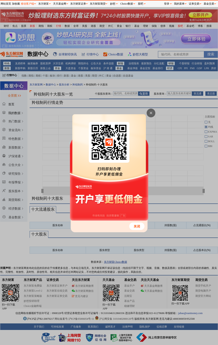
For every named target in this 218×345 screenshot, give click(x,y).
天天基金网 (59, 3)
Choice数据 (126, 3)
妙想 (112, 3)
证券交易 (194, 3)
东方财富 (43, 3)
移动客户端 (27, 3)
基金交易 (209, 3)
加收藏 (16, 3)
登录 (166, 3)
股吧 (140, 3)
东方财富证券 (78, 3)
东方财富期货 (98, 3)
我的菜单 (179, 3)
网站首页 (6, 3)
